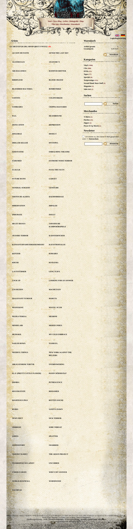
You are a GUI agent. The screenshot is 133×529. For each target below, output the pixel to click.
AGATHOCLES (18, 62)
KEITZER (16, 254)
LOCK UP (16, 280)
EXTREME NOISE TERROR (60, 161)
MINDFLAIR (17, 325)
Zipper (87, 123)
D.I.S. (14, 116)
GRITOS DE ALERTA (21, 197)
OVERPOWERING (56, 364)
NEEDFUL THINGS (20, 352)
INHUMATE (17, 215)
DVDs (88, 71)
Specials (88, 77)
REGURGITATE (18, 391)
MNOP (31, 47)
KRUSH (15, 263)
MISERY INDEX (55, 325)
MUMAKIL (16, 334)
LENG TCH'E (54, 271)
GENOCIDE (54, 188)
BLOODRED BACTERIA (22, 89)
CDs (87, 68)
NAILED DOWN (18, 343)
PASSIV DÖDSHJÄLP (57, 373)
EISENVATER (18, 152)
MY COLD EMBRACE (58, 334)
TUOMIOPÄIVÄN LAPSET (23, 463)
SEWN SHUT (17, 418)
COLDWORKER (55, 98)
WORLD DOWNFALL (21, 481)
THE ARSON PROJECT (58, 454)
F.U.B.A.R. (16, 170)
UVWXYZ (43, 47)
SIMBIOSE (16, 427)
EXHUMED (17, 161)
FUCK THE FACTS (56, 170)
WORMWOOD (55, 481)
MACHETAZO (55, 289)
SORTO (15, 436)
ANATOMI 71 (54, 62)
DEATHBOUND (55, 116)
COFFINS (16, 98)
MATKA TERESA (19, 316)
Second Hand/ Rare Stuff (94, 83)
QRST (36, 47)
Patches (88, 120)
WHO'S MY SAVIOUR (58, 472)
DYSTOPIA (53, 143)
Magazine (89, 86)
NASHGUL (53, 343)
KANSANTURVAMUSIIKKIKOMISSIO (28, 245)
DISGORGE (17, 134)
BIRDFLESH (17, 80)
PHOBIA (15, 382)
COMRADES (17, 107)
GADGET (53, 179)
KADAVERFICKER (57, 236)
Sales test (88, 89)
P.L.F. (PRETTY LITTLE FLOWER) (26, 373)
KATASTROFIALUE (57, 245)
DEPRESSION (54, 125)
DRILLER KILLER (20, 143)
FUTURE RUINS (19, 179)
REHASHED (54, 391)
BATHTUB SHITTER (57, 71)
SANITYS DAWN (56, 409)
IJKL (26, 47)
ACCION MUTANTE (20, 53)
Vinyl (88, 65)
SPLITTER (53, 436)
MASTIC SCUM (55, 307)
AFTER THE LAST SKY (58, 53)
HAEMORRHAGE (56, 197)
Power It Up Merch (92, 126)
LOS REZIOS (17, 289)
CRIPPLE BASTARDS (58, 107)
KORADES (53, 254)
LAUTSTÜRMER (19, 271)
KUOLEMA (53, 263)
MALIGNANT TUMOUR (22, 298)
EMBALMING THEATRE (59, 152)
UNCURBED (54, 463)
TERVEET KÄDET (19, 454)
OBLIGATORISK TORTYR (23, 364)
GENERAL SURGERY (21, 188)
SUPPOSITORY (18, 445)
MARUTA (53, 298)
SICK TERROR (55, 418)
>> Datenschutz (92, 139)
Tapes (87, 74)
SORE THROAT (55, 427)
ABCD (15, 47)
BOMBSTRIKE (55, 89)
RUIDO (15, 409)
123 (10, 47)
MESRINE (53, 316)
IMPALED (53, 206)
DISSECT (52, 134)
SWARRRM (53, 445)
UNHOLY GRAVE (19, 472)
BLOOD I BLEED (56, 80)
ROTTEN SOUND (56, 400)
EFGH (20, 47)
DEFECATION (18, 125)
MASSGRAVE (17, 307)
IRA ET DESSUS (19, 224)
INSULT (52, 215)
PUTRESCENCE (55, 382)
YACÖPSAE (17, 490)
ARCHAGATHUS (19, 71)
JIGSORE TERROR (20, 236)
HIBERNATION (18, 206)
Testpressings (91, 80)
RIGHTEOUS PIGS (20, 400)
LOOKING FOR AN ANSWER (61, 280)
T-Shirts (88, 117)
